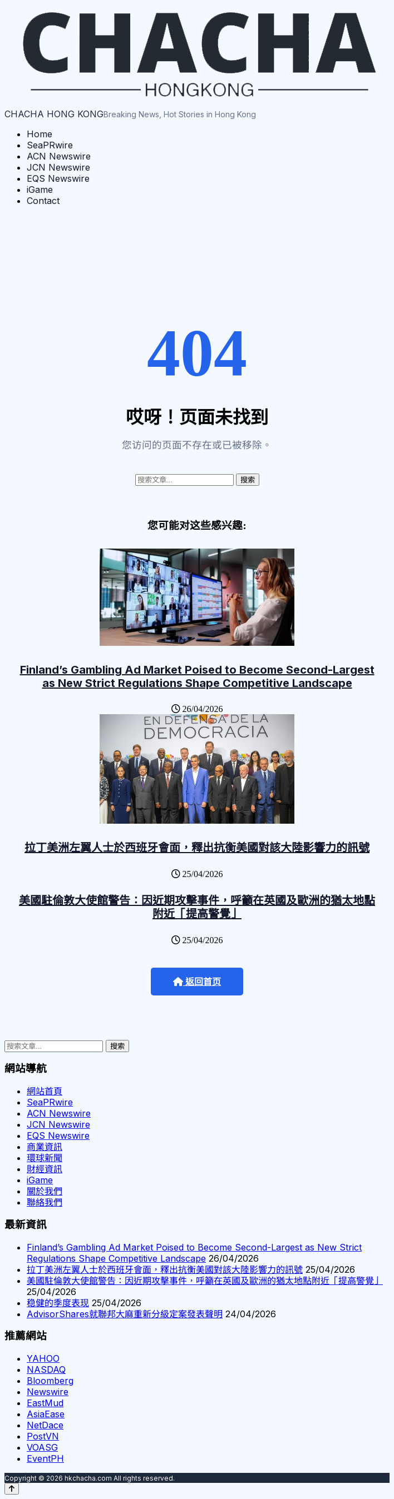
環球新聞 (44, 1157)
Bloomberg (50, 1380)
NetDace (45, 1425)
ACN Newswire (59, 156)
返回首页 (197, 982)
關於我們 (44, 1191)
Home (39, 134)
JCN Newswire (58, 167)
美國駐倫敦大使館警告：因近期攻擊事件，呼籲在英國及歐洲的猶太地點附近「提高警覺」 (197, 907)
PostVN (43, 1436)
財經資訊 (44, 1168)
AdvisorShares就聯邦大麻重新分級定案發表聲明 (125, 1313)
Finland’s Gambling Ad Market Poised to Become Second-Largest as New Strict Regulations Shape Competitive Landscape (197, 676)
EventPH (45, 1458)
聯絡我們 (44, 1202)
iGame (40, 189)
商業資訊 (44, 1146)
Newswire (47, 1391)
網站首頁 (44, 1091)
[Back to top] (11, 1489)
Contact (43, 200)
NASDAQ (46, 1369)
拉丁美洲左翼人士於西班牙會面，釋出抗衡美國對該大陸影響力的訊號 (197, 847)
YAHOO (43, 1358)
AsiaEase (46, 1414)
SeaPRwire (50, 145)
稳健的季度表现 (58, 1302)
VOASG (42, 1447)
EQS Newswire (58, 178)
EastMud (45, 1402)
